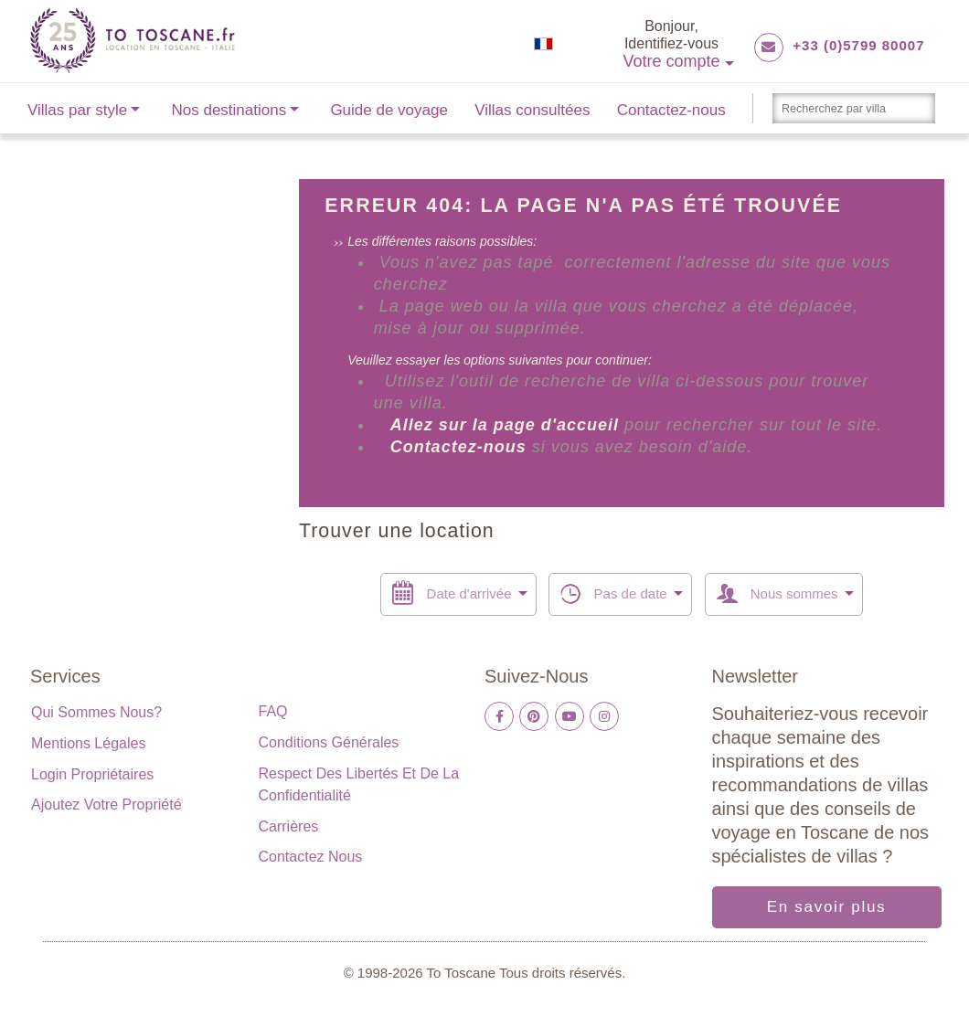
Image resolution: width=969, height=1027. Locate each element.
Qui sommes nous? (96, 712)
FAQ (273, 711)
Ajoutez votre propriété (106, 804)
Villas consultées (532, 110)
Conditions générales (329, 742)
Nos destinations (229, 110)
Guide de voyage (389, 110)
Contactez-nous (671, 110)
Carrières (289, 826)
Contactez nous (311, 856)
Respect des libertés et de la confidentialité (359, 784)
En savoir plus (827, 907)
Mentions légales (88, 743)
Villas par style (77, 110)
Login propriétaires (92, 774)
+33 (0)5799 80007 (858, 45)
